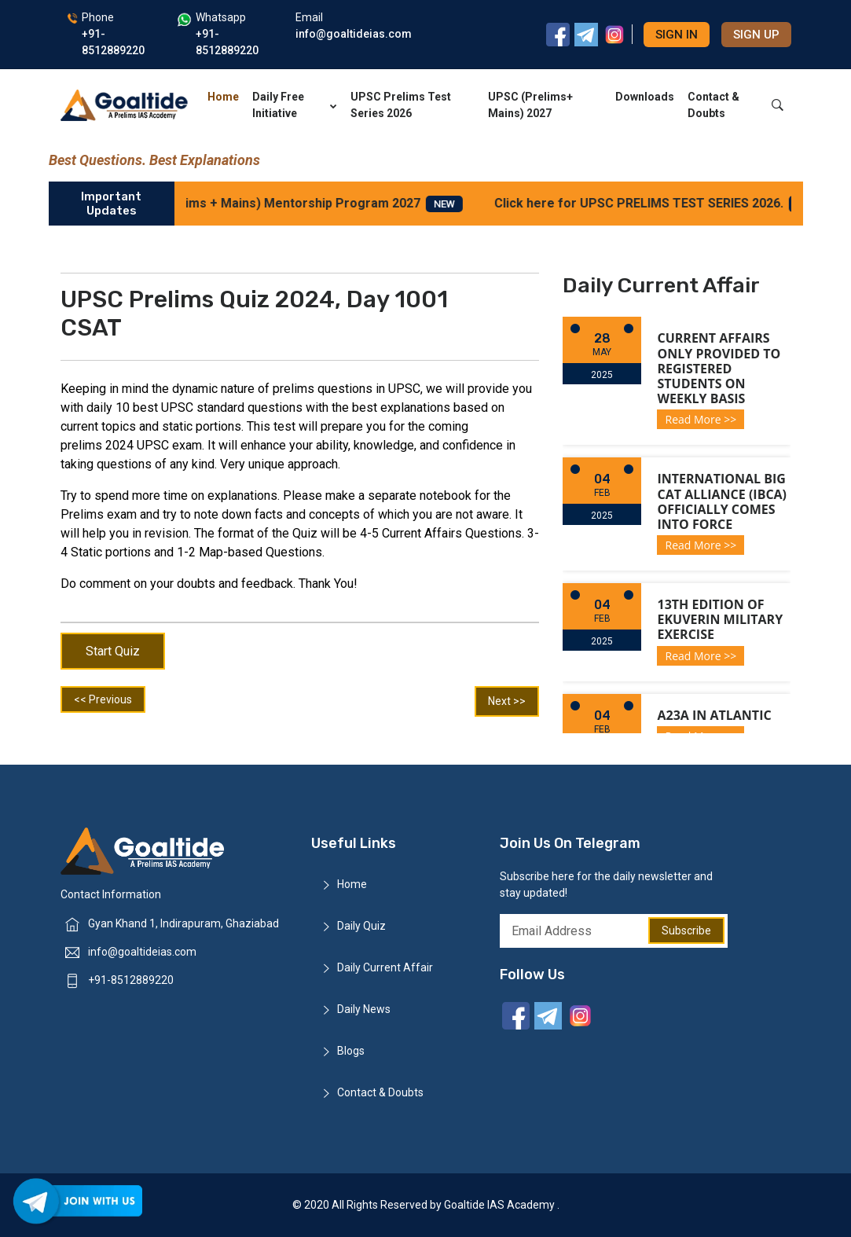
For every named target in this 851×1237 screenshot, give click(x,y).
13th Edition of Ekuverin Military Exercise (720, 619)
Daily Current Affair (385, 967)
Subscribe (686, 930)
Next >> (507, 701)
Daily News (364, 1009)
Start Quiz (113, 651)
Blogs (351, 1050)
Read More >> (700, 419)
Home (223, 96)
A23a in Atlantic (714, 715)
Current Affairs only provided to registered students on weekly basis (718, 368)
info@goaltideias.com (142, 951)
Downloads (644, 96)
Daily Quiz (361, 925)
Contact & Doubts (713, 104)
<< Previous (103, 699)
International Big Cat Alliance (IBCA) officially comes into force (722, 501)
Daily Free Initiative (294, 104)
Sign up (756, 35)
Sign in (676, 35)
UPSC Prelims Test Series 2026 (400, 104)
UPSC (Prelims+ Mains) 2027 (530, 104)
